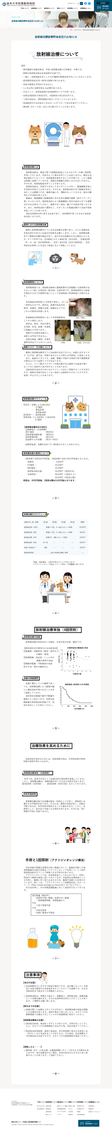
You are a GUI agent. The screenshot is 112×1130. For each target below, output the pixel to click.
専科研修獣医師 (81, 1114)
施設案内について (49, 8)
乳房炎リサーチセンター (95, 1111)
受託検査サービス (91, 1122)
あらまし (71, 1108)
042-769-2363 (22, 1104)
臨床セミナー (49, 1114)
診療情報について (36, 8)
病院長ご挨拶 (72, 1106)
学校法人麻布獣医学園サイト (32, 1122)
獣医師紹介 (48, 1108)
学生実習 (71, 1111)
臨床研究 (71, 1114)
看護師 (78, 1111)
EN (81, 3)
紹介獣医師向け (41, 1108)
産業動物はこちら (85, 8)
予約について (25, 8)
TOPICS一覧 (77, 29)
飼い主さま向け (41, 1106)
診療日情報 (48, 1106)
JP (78, 3)
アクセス (59, 1114)
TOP (71, 29)
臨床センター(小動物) (62, 1106)
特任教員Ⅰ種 (80, 1106)
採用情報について (72, 8)
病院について (61, 8)
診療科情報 (48, 1111)
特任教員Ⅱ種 (80, 1108)
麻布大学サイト (16, 1122)
